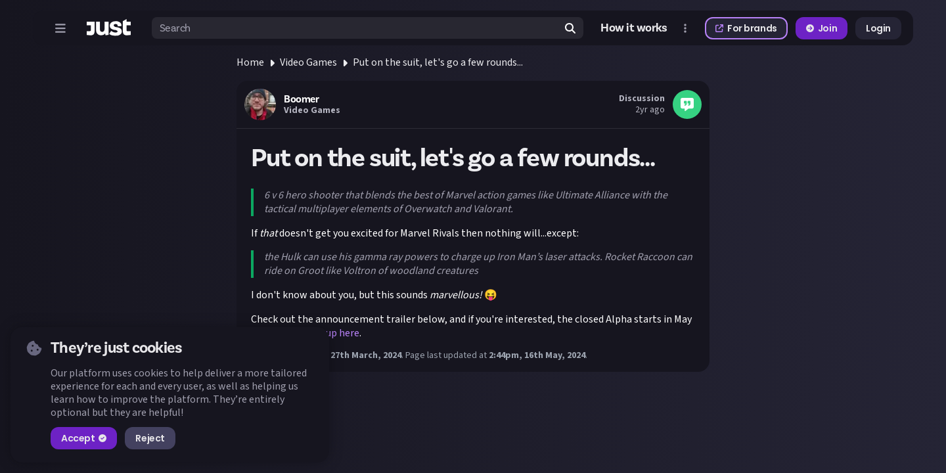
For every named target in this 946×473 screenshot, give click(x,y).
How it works (633, 28)
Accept (83, 438)
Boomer (301, 99)
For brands (746, 28)
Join (821, 28)
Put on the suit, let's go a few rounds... (438, 62)
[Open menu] (60, 28)
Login (878, 28)
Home (250, 62)
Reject (149, 438)
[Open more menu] (685, 28)
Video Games (308, 62)
